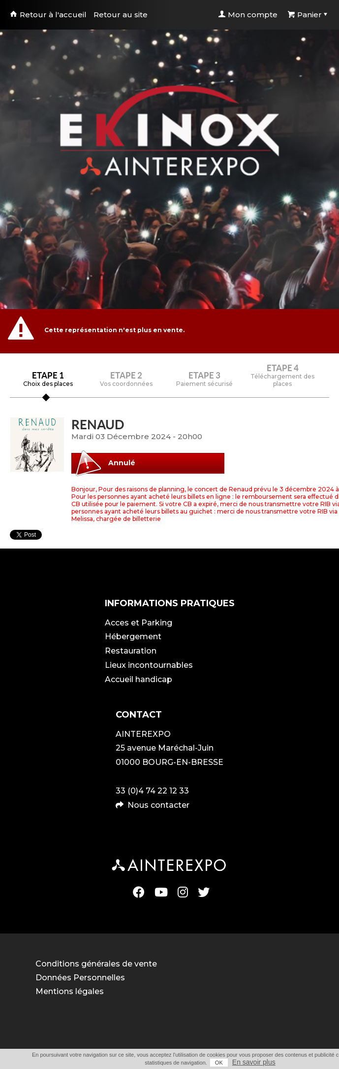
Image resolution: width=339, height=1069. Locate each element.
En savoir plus (254, 1062)
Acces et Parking (138, 622)
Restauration (130, 650)
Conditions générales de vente (96, 963)
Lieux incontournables (149, 665)
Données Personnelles (80, 977)
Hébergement (133, 636)
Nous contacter (158, 805)
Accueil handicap (138, 679)
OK (219, 1063)
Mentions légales (69, 991)
